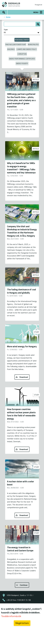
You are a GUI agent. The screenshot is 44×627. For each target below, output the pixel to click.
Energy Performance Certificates (22, 59)
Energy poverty (22, 63)
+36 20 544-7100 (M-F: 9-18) (19, 600)
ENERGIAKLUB (11, 4)
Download (23, 377)
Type (6, 29)
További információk (11, 616)
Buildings (11, 49)
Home (8, 17)
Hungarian (38, 4)
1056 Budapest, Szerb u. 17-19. (20, 595)
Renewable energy (22, 40)
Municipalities (33, 44)
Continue (23, 585)
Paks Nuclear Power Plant (15, 44)
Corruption (22, 54)
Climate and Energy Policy (27, 49)
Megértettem (22, 623)
